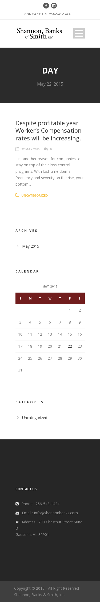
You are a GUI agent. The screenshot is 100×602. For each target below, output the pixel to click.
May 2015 (30, 246)
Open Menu (79, 33)
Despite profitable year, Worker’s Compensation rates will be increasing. (48, 130)
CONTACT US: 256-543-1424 (47, 14)
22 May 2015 (30, 149)
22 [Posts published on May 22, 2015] (70, 346)
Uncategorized (34, 195)
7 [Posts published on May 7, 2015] (60, 322)
